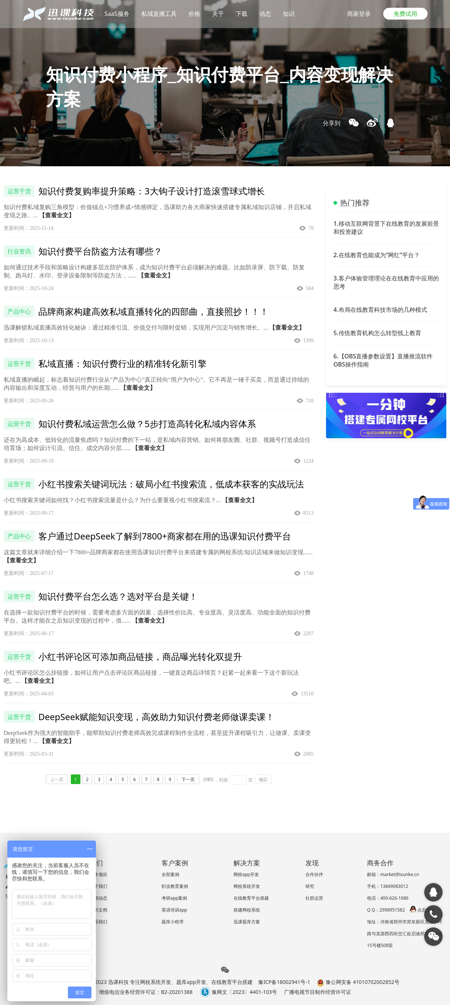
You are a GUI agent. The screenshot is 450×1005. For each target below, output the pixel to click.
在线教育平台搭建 (251, 898)
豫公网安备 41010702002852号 (358, 981)
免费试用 (405, 14)
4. (380, 310)
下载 (242, 14)
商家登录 (359, 14)
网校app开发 (246, 874)
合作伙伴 (314, 874)
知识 (289, 14)
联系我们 (98, 922)
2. (376, 255)
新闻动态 (98, 898)
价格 (194, 14)
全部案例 (170, 874)
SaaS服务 (116, 14)
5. (377, 333)
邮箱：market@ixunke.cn (393, 874)
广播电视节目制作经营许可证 (317, 991)
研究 (309, 886)
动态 (265, 14)
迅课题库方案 (246, 922)
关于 (218, 14)
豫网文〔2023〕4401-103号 (238, 991)
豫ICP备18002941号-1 (284, 981)
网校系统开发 (246, 886)
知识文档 (98, 910)
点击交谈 (422, 910)
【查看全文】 (57, 215)
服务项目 (98, 874)
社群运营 (314, 898)
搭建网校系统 (246, 910)
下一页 (188, 779)
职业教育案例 (175, 886)
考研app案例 (174, 898)
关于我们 (98, 886)
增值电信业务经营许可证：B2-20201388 (146, 991)
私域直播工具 (159, 14)
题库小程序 (173, 922)
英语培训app (174, 910)
